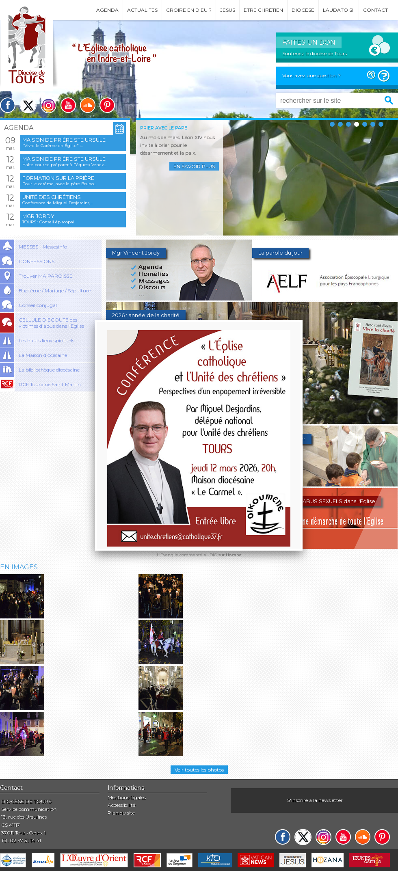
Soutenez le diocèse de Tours (314, 53)
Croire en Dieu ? (189, 10)
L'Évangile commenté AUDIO (187, 555)
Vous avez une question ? (311, 75)
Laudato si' (339, 10)
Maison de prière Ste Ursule (64, 140)
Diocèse (303, 10)
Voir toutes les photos (199, 770)
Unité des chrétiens (51, 197)
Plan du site (121, 813)
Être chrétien (263, 10)
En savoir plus (194, 166)
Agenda (107, 10)
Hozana (234, 555)
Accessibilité (121, 805)
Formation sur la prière (58, 178)
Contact (375, 10)
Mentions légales (127, 797)
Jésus (227, 10)
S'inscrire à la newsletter (315, 800)
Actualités (142, 10)
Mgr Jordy (38, 216)
